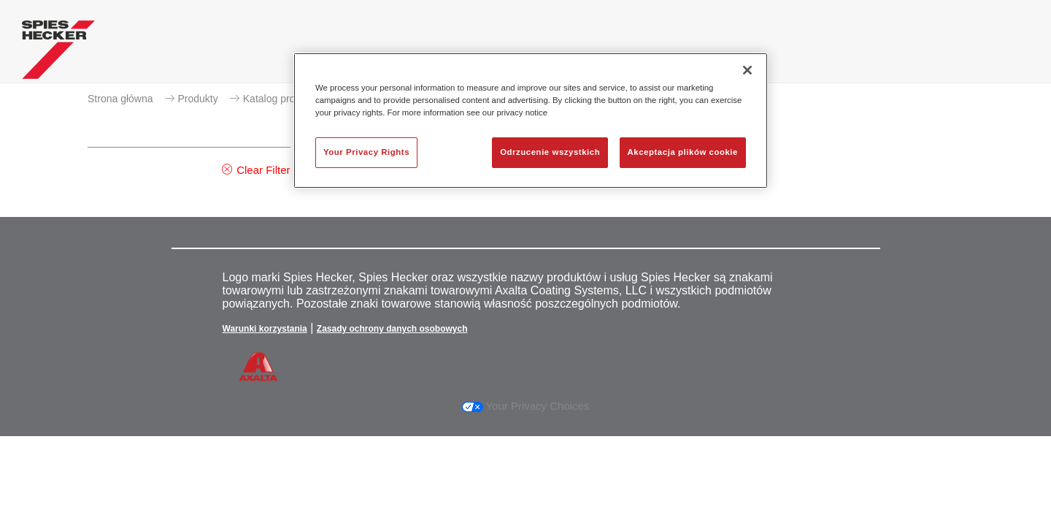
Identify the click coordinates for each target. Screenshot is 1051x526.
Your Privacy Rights (366, 152)
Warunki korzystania (265, 329)
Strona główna (120, 98)
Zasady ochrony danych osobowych (392, 329)
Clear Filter (263, 170)
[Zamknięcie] (747, 70)
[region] (530, 120)
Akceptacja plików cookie (683, 152)
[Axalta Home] (58, 53)
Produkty (198, 98)
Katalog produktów (285, 98)
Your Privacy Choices (526, 406)
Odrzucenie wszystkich (550, 152)
